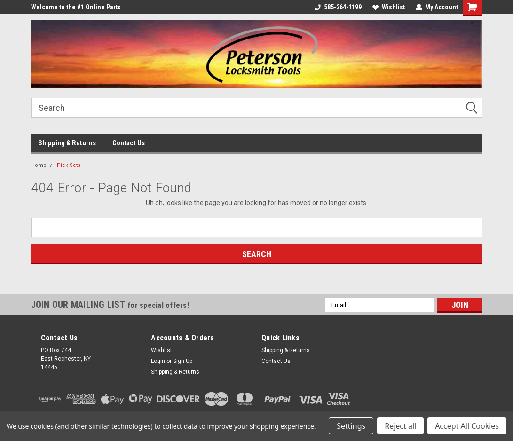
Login (158, 361)
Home (39, 165)
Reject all (400, 426)
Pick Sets (68, 165)
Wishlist (388, 7)
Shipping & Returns (67, 143)
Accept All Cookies (467, 426)
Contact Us (128, 143)
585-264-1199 (338, 7)
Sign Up (182, 361)
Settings (351, 426)
